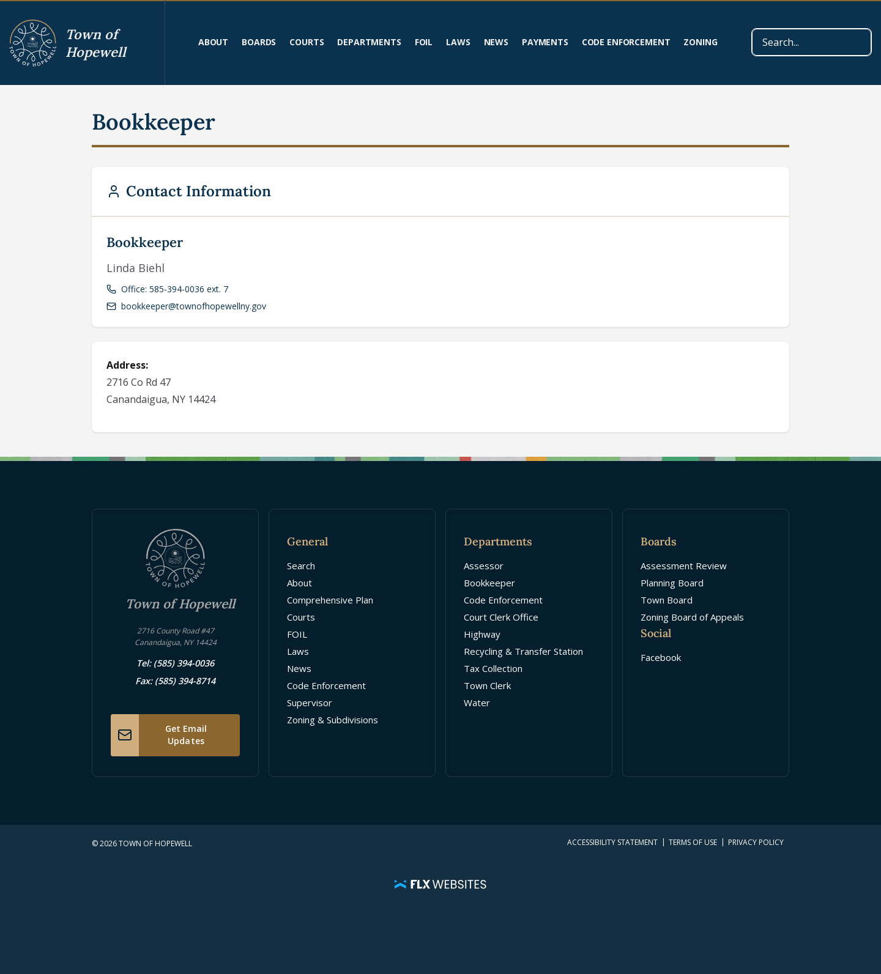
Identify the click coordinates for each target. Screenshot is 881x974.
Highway (482, 634)
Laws (458, 42)
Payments (545, 42)
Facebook (661, 657)
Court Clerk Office (501, 617)
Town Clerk (487, 685)
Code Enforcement (626, 42)
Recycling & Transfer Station (523, 651)
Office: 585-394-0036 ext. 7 (167, 289)
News (496, 42)
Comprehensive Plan (330, 600)
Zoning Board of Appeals (692, 617)
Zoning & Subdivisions (332, 720)
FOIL (424, 42)
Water (477, 702)
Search (301, 565)
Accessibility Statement (612, 842)
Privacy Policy (756, 842)
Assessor (484, 565)
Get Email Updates (159, 735)
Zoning (700, 42)
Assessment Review (684, 565)
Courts (306, 42)
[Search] (811, 42)
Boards (259, 42)
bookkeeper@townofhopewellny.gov (186, 306)
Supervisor (309, 702)
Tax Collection (493, 668)
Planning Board (672, 583)
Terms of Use (693, 842)
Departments (369, 42)
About (213, 42)
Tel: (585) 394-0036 (175, 663)
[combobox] (811, 42)
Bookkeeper (489, 583)
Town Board (667, 600)
